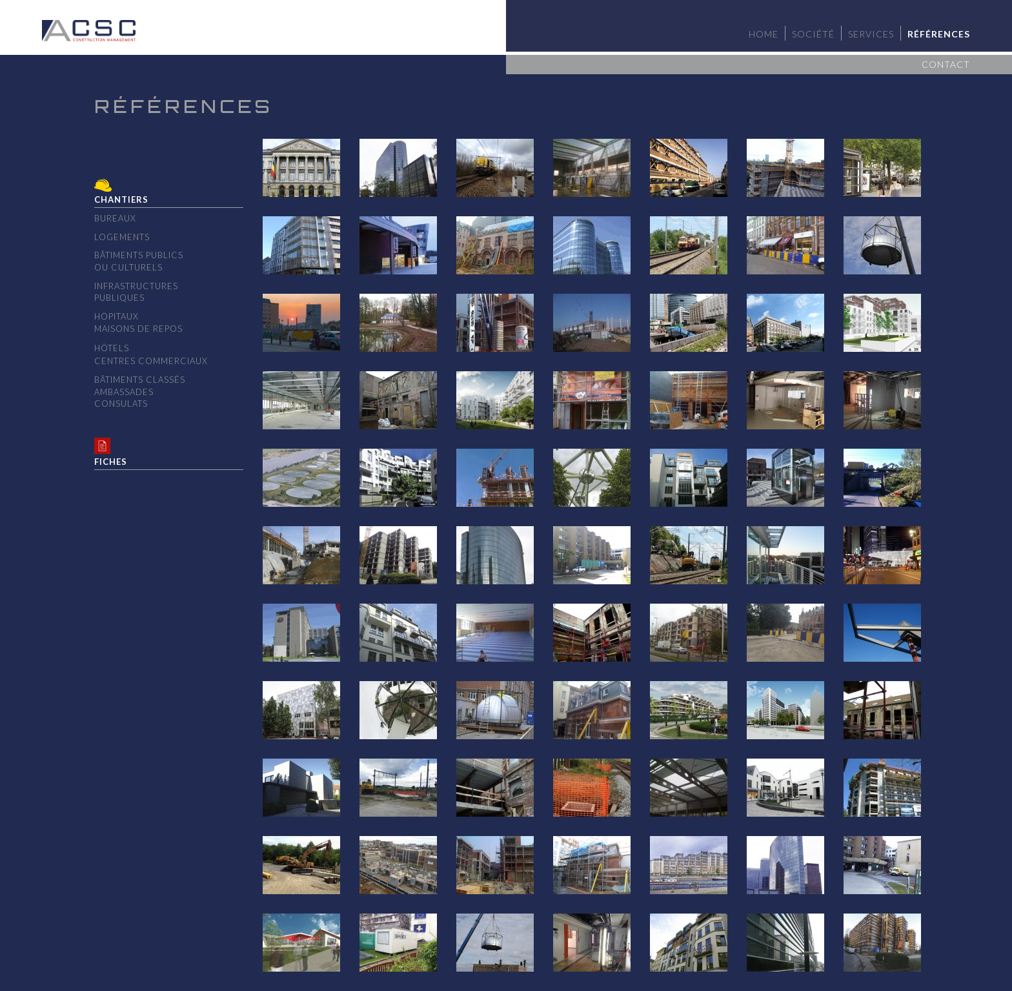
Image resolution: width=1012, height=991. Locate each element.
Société (813, 33)
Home (763, 33)
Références (938, 33)
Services (871, 33)
